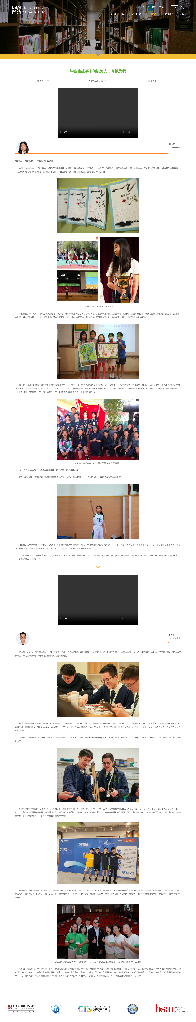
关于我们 (111, 14)
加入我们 (152, 7)
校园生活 (136, 14)
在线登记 (140, 7)
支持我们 (169, 14)
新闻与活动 (153, 14)
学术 (124, 14)
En (175, 7)
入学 (182, 14)
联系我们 (164, 7)
